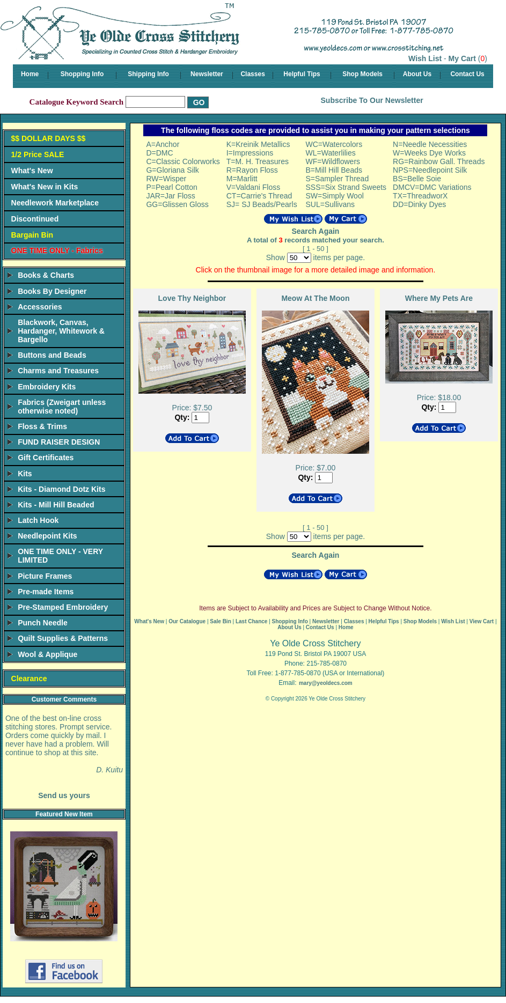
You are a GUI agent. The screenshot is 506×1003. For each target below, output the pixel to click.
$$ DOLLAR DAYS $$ (48, 138)
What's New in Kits (44, 186)
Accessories (40, 307)
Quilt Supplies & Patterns (63, 638)
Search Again (315, 231)
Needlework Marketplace (55, 202)
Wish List (425, 58)
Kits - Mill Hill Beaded (56, 504)
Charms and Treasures (58, 370)
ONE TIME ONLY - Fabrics (57, 250)
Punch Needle (43, 622)
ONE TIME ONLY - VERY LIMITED (60, 555)
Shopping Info (82, 74)
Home (30, 74)
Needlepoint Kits (47, 536)
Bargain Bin (32, 235)
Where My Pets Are (439, 298)
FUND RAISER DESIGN (59, 442)
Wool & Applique (47, 654)
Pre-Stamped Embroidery (63, 607)
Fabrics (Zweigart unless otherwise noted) (62, 406)
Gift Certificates (46, 457)
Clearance (29, 678)
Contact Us (467, 74)
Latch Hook (38, 520)
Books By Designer (52, 291)
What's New (32, 170)
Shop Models (362, 74)
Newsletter (206, 74)
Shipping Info (148, 74)
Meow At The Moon (315, 298)
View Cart (482, 621)
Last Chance (251, 621)
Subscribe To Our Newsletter (372, 100)
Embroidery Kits (47, 386)
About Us (417, 74)
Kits (25, 473)
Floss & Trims (42, 426)
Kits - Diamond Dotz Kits (61, 489)
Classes (252, 74)
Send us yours (64, 795)
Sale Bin (220, 621)
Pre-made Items (46, 591)
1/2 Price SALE (37, 154)
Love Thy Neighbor (192, 298)
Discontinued (35, 219)
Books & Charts (46, 275)
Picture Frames (45, 576)
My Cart (462, 58)
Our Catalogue (187, 621)
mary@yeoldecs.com (326, 683)
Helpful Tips (301, 74)
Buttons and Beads (52, 355)
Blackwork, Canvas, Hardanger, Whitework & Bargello (61, 331)
